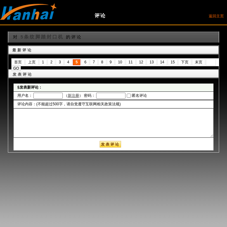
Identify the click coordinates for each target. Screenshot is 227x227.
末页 (198, 62)
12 (141, 62)
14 (162, 62)
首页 (18, 62)
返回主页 (216, 16)
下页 (185, 62)
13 (151, 62)
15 (173, 62)
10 (120, 62)
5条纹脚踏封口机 (42, 36)
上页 (32, 62)
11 (131, 62)
